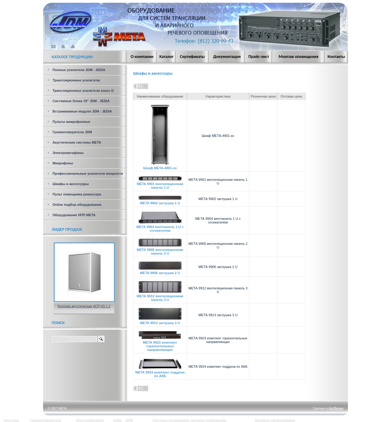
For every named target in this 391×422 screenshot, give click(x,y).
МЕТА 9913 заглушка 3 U (160, 321)
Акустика (11, 420)
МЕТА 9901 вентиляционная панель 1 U (160, 184)
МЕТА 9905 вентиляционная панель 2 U (160, 250)
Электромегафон (90, 420)
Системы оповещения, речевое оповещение (189, 420)
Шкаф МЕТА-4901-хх (160, 166)
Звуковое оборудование (274, 420)
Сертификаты (192, 56)
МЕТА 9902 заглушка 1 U (160, 201)
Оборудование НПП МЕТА (74, 215)
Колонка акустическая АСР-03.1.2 (84, 306)
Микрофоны (63, 163)
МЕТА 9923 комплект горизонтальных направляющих (160, 345)
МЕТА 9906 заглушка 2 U (160, 271)
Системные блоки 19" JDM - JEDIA (81, 101)
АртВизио (335, 408)
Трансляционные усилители (76, 80)
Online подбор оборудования (77, 204)
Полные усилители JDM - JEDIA (79, 70)
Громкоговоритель (45, 420)
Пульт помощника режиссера (77, 194)
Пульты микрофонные (71, 121)
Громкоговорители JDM (72, 132)
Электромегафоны (68, 153)
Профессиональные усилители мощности (88, 173)
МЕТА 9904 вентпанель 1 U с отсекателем (160, 227)
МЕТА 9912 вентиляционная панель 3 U (160, 296)
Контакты (336, 56)
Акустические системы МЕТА (77, 142)
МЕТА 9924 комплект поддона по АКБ (160, 372)
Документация (227, 56)
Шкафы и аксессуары (71, 184)
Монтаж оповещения (298, 56)
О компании (142, 56)
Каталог (166, 56)
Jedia (117, 420)
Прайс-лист (258, 56)
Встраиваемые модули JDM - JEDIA (82, 111)
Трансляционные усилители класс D (83, 90)
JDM (129, 420)
